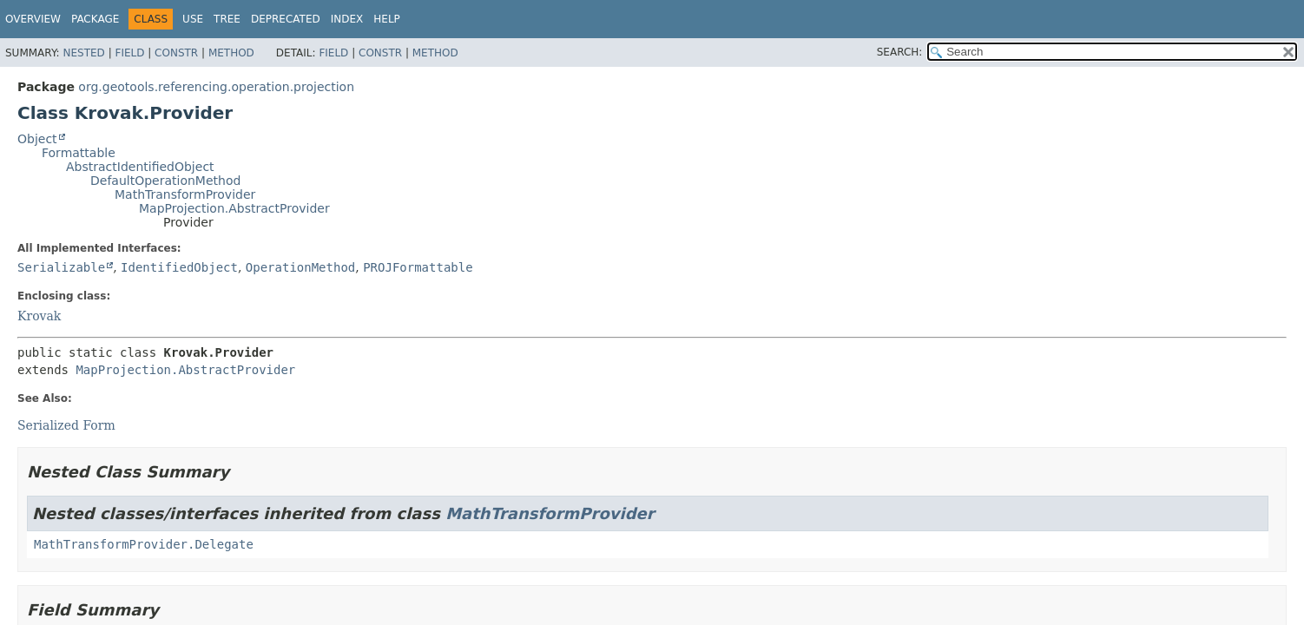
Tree (227, 19)
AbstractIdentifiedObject (140, 167)
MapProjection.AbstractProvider (234, 208)
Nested (83, 53)
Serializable (61, 267)
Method (231, 53)
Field (129, 53)
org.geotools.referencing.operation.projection (216, 87)
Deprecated (285, 19)
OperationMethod (300, 267)
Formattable (78, 153)
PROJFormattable (417, 267)
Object (37, 139)
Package (95, 19)
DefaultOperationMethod (165, 181)
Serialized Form (66, 425)
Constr (176, 53)
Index (347, 19)
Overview (33, 19)
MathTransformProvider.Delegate (144, 544)
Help (386, 19)
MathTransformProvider (185, 194)
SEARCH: (900, 52)
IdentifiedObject (179, 267)
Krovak (39, 316)
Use (192, 19)
